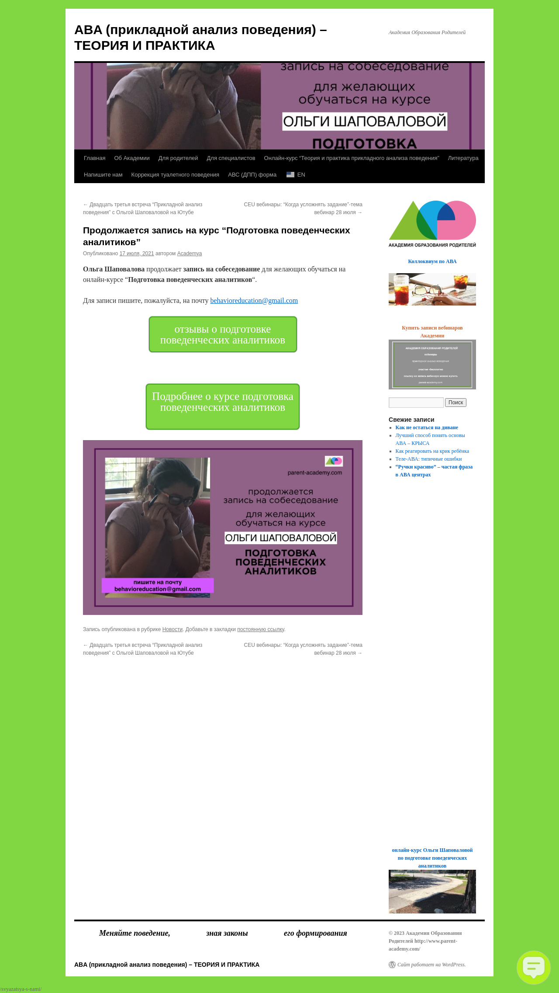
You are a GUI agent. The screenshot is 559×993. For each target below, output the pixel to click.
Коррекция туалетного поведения (175, 174)
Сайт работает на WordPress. (431, 965)
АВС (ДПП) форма (252, 174)
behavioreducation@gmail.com (254, 300)
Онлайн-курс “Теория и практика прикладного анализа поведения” (351, 158)
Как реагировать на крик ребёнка (432, 451)
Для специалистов (231, 158)
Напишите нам (103, 174)
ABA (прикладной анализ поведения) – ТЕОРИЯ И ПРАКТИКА (166, 964)
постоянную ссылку (260, 629)
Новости (172, 629)
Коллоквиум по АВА (432, 261)
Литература (463, 158)
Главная (94, 158)
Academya (189, 253)
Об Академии (131, 158)
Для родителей (178, 158)
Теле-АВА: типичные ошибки (429, 459)
